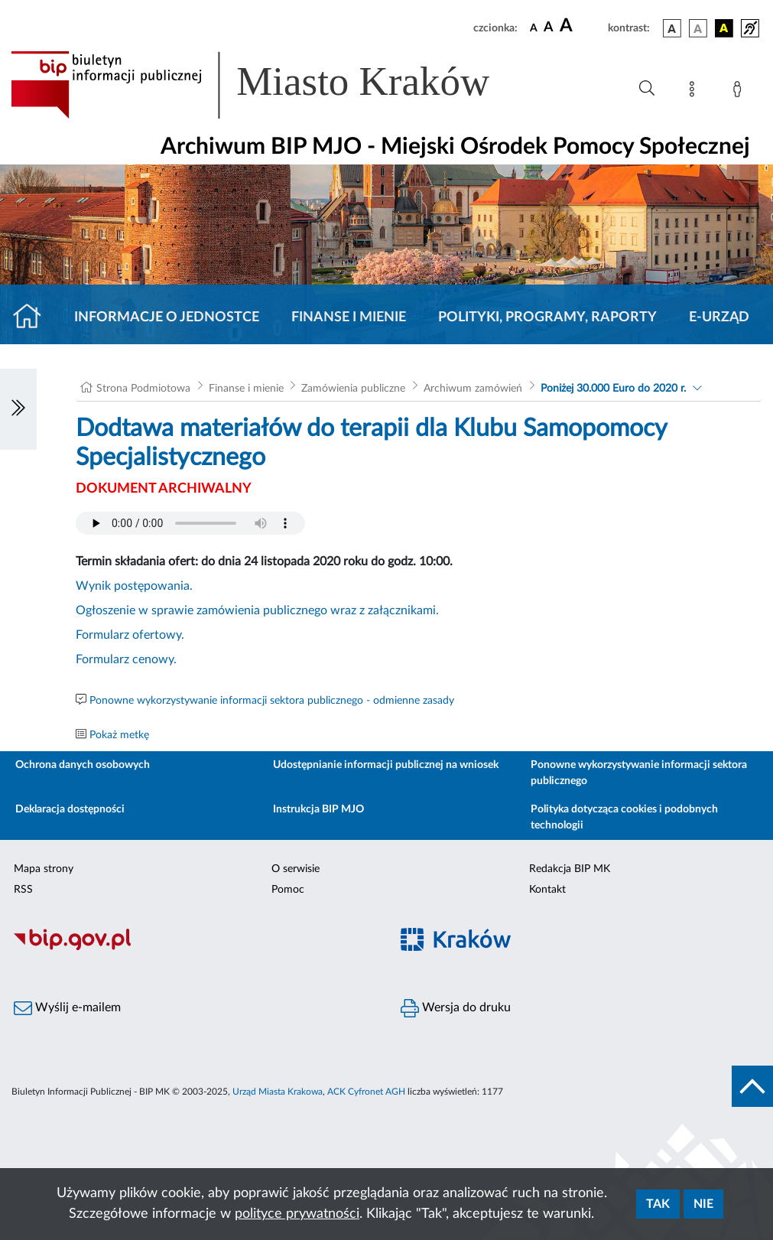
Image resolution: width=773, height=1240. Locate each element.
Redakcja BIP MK (569, 869)
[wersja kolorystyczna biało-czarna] (698, 28)
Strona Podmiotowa (143, 388)
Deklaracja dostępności (70, 809)
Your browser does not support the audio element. (190, 523)
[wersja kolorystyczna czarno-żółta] (724, 28)
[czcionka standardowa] (533, 27)
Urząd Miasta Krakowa (277, 1091)
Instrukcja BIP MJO (318, 809)
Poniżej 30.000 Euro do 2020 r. (613, 388)
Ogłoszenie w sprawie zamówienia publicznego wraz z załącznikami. (257, 610)
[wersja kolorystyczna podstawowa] (672, 28)
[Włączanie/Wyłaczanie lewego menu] (18, 409)
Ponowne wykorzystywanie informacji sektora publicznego (639, 773)
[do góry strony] (752, 1086)
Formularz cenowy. (126, 659)
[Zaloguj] (740, 91)
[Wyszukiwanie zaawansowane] (646, 88)
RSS (23, 889)
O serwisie (295, 869)
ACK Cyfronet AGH (366, 1091)
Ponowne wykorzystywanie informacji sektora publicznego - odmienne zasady (271, 700)
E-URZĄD (719, 317)
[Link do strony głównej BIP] (272, 85)
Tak (658, 1204)
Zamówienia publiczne (353, 388)
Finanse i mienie (348, 317)
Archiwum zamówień (473, 388)
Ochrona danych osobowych (82, 765)
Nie (703, 1204)
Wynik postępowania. (134, 586)
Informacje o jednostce (166, 317)
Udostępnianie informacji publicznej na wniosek (386, 765)
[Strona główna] (33, 317)
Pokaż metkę (119, 735)
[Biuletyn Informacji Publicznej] (193, 948)
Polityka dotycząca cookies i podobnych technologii (624, 817)
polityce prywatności (297, 1214)
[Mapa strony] (695, 91)
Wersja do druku (456, 1008)
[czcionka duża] (581, 26)
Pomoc (287, 889)
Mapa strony (43, 869)
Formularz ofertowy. (130, 635)
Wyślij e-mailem (67, 1008)
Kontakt (547, 889)
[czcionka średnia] (548, 28)
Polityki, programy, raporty (547, 317)
